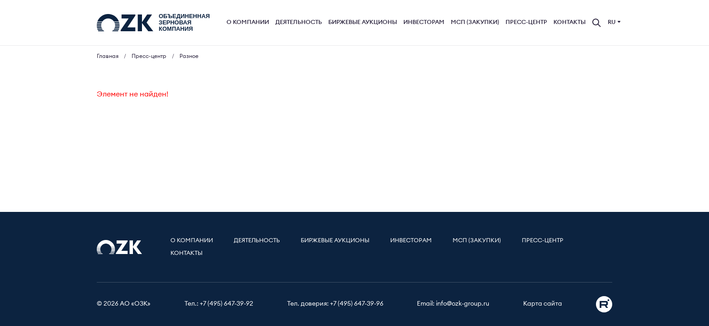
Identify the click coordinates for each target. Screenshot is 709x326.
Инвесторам (423, 22)
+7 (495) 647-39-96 (356, 304)
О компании (248, 22)
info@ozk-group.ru (462, 304)
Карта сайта (542, 304)
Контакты (569, 22)
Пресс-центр (526, 22)
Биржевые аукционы (362, 22)
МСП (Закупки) (475, 22)
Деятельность (298, 22)
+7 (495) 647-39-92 (226, 304)
